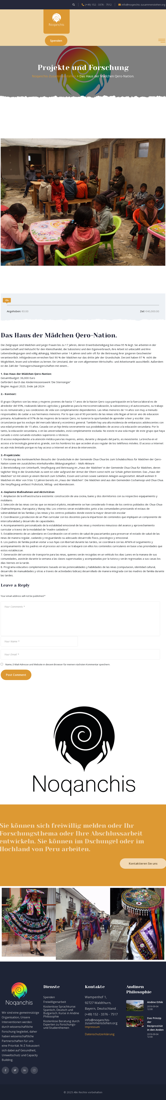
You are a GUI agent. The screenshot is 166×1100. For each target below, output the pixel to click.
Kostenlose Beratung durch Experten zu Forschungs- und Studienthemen (61, 1024)
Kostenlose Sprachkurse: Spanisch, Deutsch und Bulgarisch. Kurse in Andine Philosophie (61, 1011)
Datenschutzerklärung (100, 1034)
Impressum (92, 1027)
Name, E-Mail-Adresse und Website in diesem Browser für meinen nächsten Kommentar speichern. (57, 664)
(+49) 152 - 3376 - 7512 (97, 5)
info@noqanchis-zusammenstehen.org (141, 5)
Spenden (49, 997)
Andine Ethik (155, 1002)
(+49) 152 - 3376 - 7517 (101, 1014)
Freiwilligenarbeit (54, 1002)
